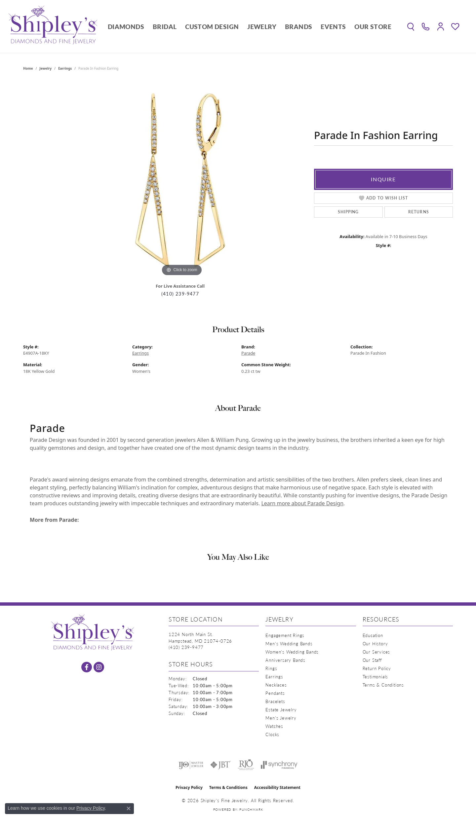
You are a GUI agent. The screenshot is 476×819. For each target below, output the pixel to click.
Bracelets (275, 701)
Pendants (275, 693)
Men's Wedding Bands (288, 643)
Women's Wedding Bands (292, 652)
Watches (274, 726)
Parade (248, 353)
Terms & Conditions (383, 685)
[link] (425, 26)
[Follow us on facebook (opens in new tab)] (86, 667)
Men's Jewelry (280, 718)
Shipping (348, 212)
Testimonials (375, 676)
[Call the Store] (186, 647)
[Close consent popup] (129, 808)
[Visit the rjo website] (246, 765)
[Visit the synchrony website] (279, 765)
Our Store (372, 26)
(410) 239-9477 (180, 294)
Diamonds (126, 26)
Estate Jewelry (281, 709)
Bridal (165, 26)
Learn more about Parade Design (302, 503)
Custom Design (212, 26)
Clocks (272, 734)
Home (28, 68)
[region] (182, 179)
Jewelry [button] (261, 26)
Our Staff (372, 660)
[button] (411, 26)
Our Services (376, 652)
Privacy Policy (189, 787)
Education (373, 635)
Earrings (65, 68)
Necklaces (276, 685)
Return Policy (377, 668)
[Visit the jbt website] (220, 765)
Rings (271, 668)
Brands (298, 26)
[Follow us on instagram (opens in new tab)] (99, 667)
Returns (418, 212)
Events (333, 26)
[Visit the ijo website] (190, 765)
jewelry (45, 68)
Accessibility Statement (277, 787)
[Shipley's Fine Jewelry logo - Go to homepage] (52, 26)
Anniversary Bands (285, 660)
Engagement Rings (284, 635)
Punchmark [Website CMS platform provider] (251, 809)
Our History (375, 643)
